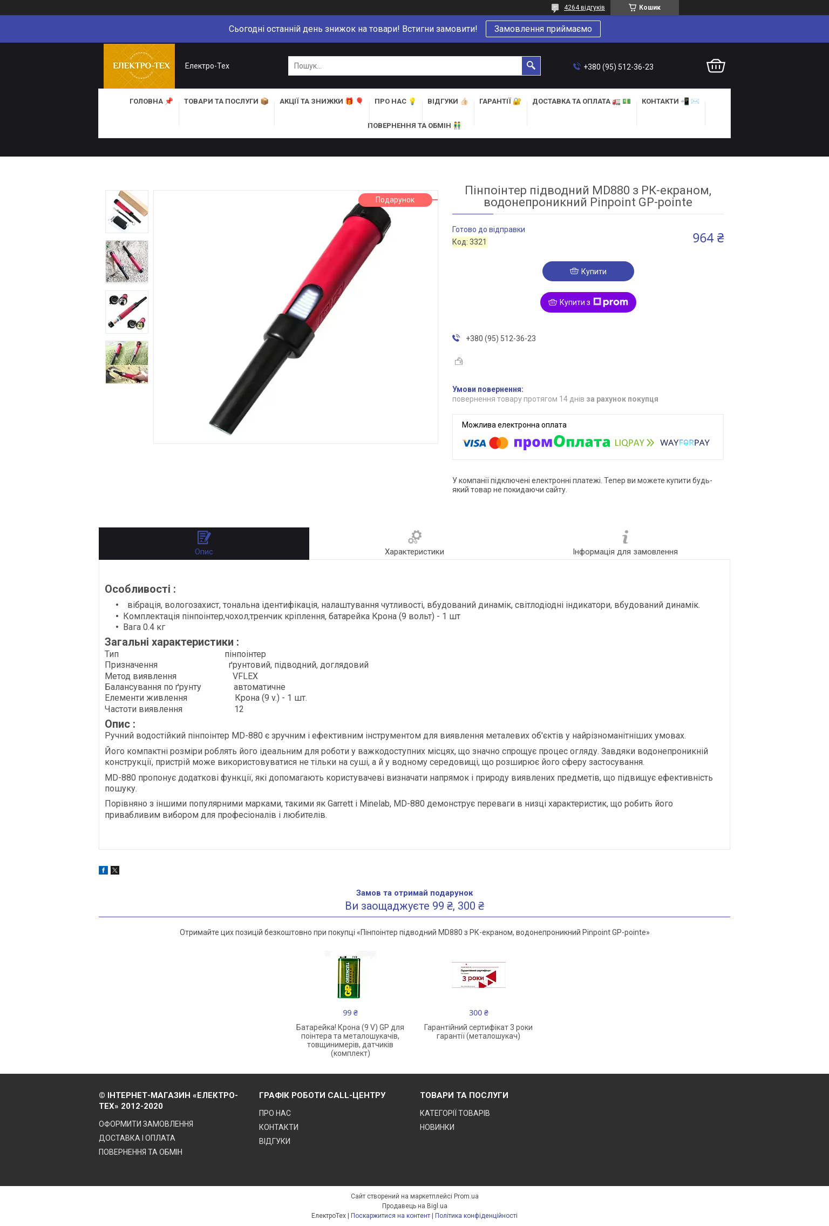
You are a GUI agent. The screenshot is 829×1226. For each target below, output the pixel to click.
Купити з (594, 302)
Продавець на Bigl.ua (414, 1206)
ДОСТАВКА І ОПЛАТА (137, 1138)
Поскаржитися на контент (390, 1216)
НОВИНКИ (437, 1127)
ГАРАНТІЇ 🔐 (500, 101)
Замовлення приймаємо (543, 29)
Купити (594, 271)
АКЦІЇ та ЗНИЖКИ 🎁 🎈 (322, 101)
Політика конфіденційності (476, 1216)
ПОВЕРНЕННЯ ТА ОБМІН (140, 1152)
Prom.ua (466, 1196)
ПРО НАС (275, 1113)
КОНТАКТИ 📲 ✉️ (670, 101)
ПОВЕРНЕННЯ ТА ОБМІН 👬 (414, 125)
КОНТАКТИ (278, 1127)
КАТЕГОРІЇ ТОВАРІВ (455, 1113)
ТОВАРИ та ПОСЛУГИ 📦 (226, 101)
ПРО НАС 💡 (396, 101)
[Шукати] (531, 66)
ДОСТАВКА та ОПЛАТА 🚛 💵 (581, 101)
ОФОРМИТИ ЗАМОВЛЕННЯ (146, 1124)
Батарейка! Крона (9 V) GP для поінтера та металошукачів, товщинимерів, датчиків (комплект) (350, 1040)
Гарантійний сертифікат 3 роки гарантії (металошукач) (478, 1031)
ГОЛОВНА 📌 (151, 101)
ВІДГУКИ (274, 1141)
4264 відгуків (584, 7)
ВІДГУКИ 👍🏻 (447, 101)
